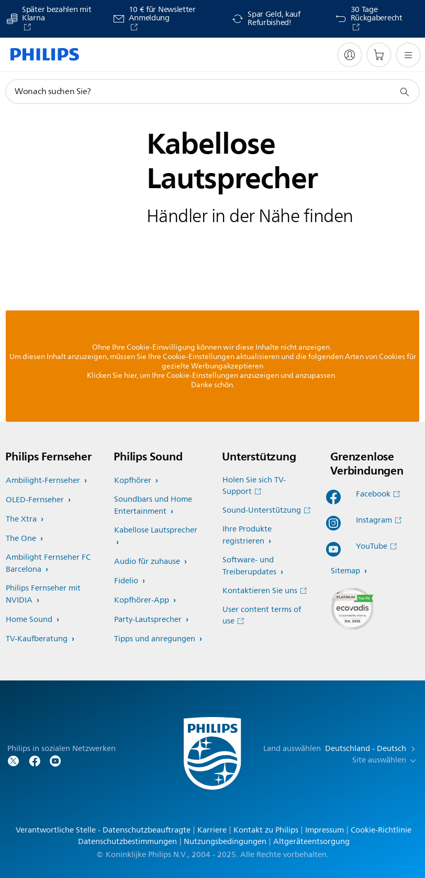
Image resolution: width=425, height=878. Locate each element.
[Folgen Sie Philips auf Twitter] (13, 760)
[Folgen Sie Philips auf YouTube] (55, 760)
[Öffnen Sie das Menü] (408, 54)
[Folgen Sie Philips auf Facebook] (34, 760)
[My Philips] (349, 54)
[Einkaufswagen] (379, 54)
